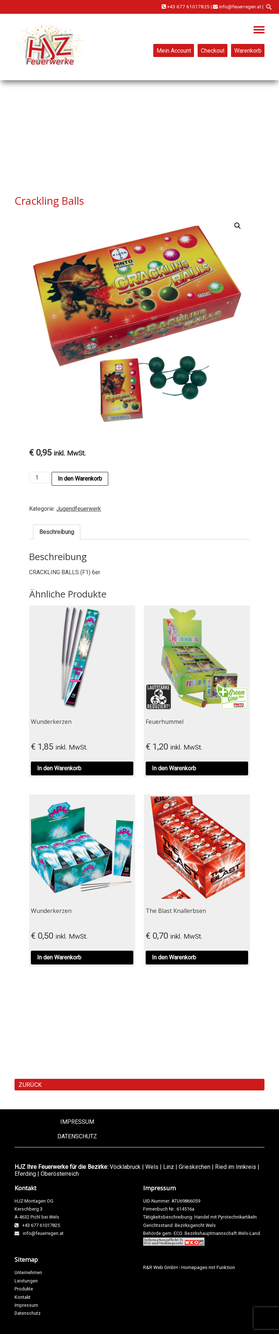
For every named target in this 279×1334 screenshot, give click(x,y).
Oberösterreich (60, 1173)
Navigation (259, 29)
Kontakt (23, 1297)
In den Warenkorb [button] (59, 768)
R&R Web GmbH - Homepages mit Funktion (189, 1267)
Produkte (24, 1289)
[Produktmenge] (39, 477)
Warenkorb (248, 50)
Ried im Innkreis (235, 1166)
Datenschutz (77, 1136)
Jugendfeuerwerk (78, 508)
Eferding (25, 1173)
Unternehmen (28, 1272)
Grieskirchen (194, 1166)
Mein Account (174, 50)
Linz (168, 1166)
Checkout (213, 50)
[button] (237, 225)
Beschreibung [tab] (56, 532)
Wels (151, 1166)
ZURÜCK (30, 1084)
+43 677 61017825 (186, 6)
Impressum (77, 1121)
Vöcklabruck (125, 1166)
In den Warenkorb (80, 478)
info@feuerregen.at (237, 6)
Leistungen (26, 1281)
